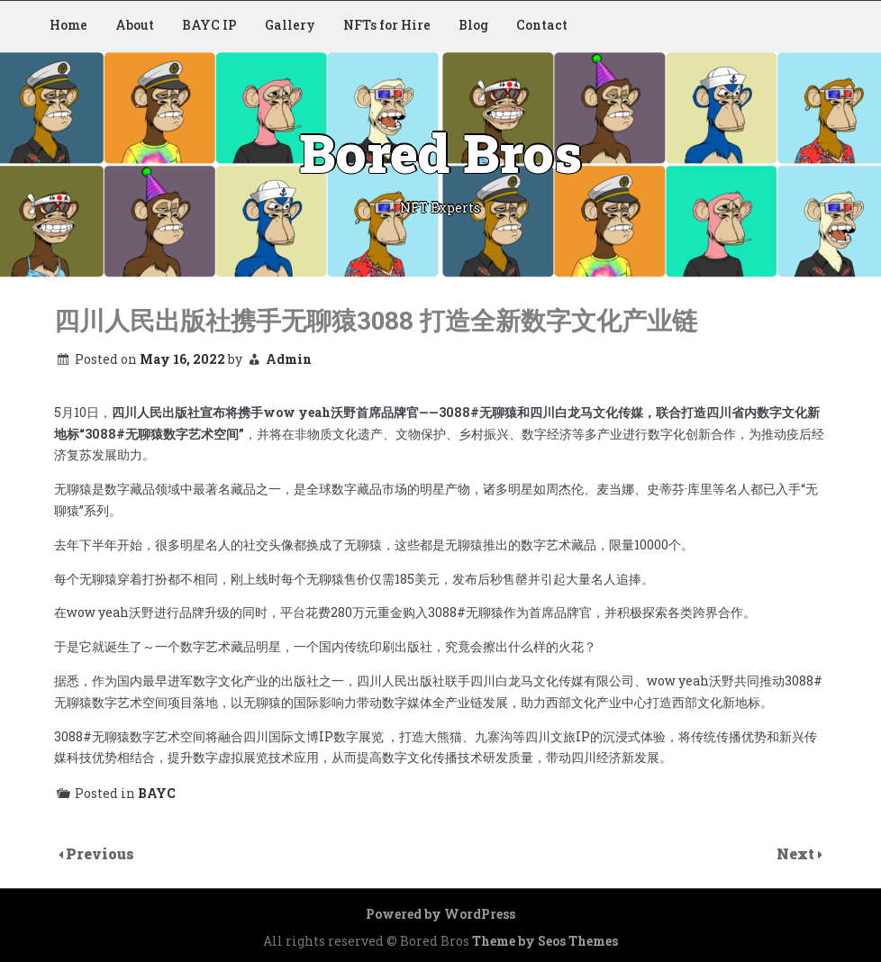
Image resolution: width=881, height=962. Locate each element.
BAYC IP (209, 24)
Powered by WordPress (440, 913)
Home (68, 24)
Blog (473, 24)
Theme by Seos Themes (545, 940)
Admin (289, 359)
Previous (100, 853)
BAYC (157, 793)
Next (797, 853)
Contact (542, 24)
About (134, 24)
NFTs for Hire (387, 24)
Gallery (290, 24)
